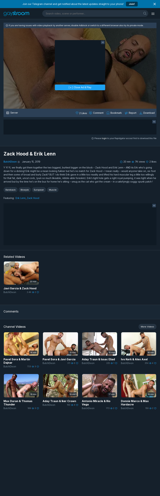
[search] (144, 13)
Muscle (53, 189)
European (39, 189)
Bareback (11, 189)
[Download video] (147, 113)
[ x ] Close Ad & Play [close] (80, 87)
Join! (132, 4)
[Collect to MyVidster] (114, 113)
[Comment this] (96, 113)
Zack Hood (33, 198)
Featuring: (9, 198)
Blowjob (25, 189)
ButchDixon (10, 161)
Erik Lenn (21, 198)
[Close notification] (155, 4)
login (104, 138)
